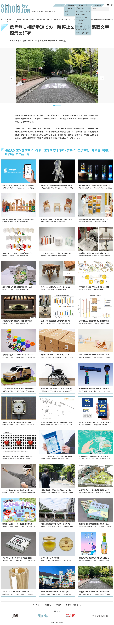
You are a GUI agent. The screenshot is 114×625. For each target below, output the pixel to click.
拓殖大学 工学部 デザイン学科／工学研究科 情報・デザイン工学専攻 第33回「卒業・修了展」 (44, 21)
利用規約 (58, 605)
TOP (2, 20)
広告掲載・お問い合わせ (73, 605)
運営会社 (48, 605)
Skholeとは (36, 605)
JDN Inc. (61, 622)
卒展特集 (98, 5)
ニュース (59, 5)
